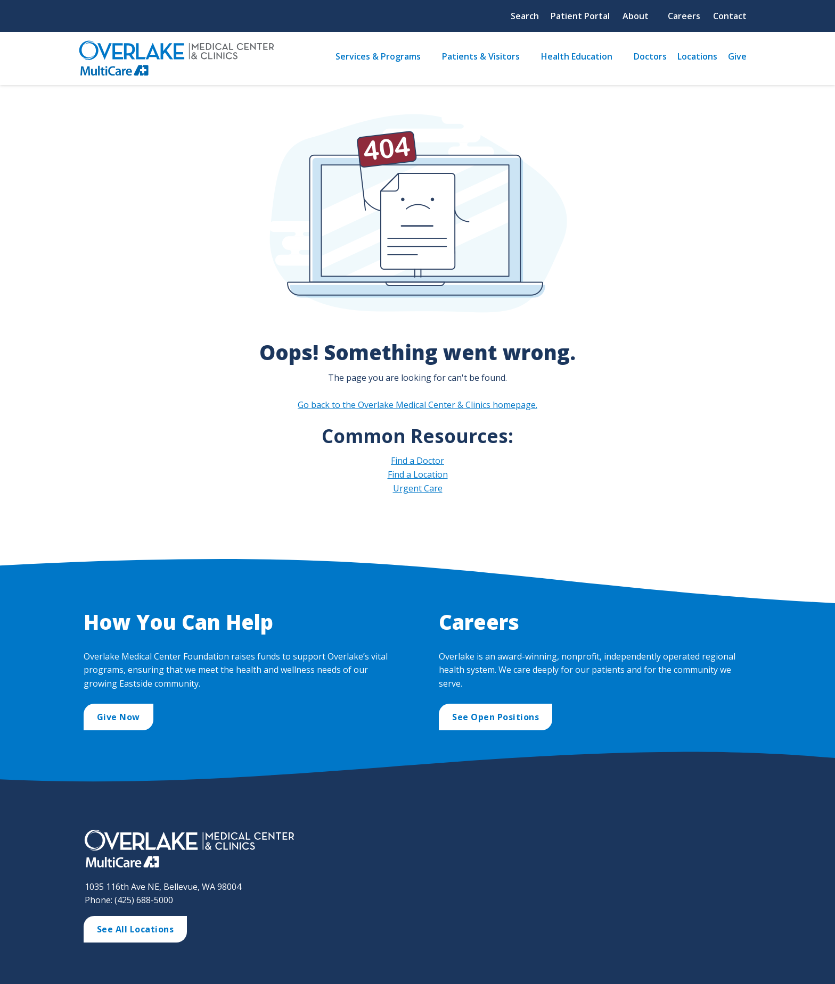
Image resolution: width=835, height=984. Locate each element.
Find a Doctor (417, 460)
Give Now (118, 717)
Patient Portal (580, 16)
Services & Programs (378, 56)
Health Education (576, 56)
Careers (684, 16)
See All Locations (135, 929)
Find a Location (418, 474)
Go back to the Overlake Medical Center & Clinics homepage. (417, 405)
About (636, 16)
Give (737, 56)
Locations (697, 56)
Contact (730, 16)
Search (525, 16)
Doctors (650, 56)
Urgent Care (418, 488)
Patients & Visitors (481, 56)
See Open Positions (495, 717)
